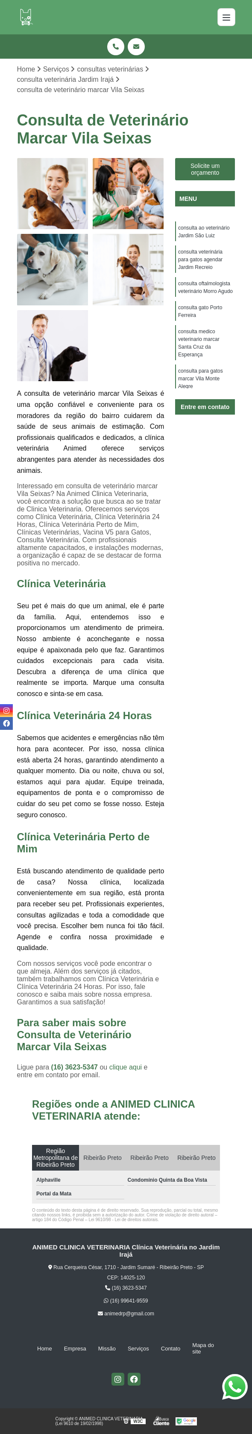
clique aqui (125, 1067)
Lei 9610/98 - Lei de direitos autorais (123, 1219)
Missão (107, 1348)
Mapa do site (203, 1348)
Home (44, 1348)
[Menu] (226, 17)
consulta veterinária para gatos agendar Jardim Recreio (200, 259)
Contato (171, 1348)
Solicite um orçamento (205, 169)
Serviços (138, 1348)
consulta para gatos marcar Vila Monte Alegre (200, 378)
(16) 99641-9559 (126, 1301)
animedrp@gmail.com (126, 1314)
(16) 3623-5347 (75, 1067)
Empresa (75, 1348)
